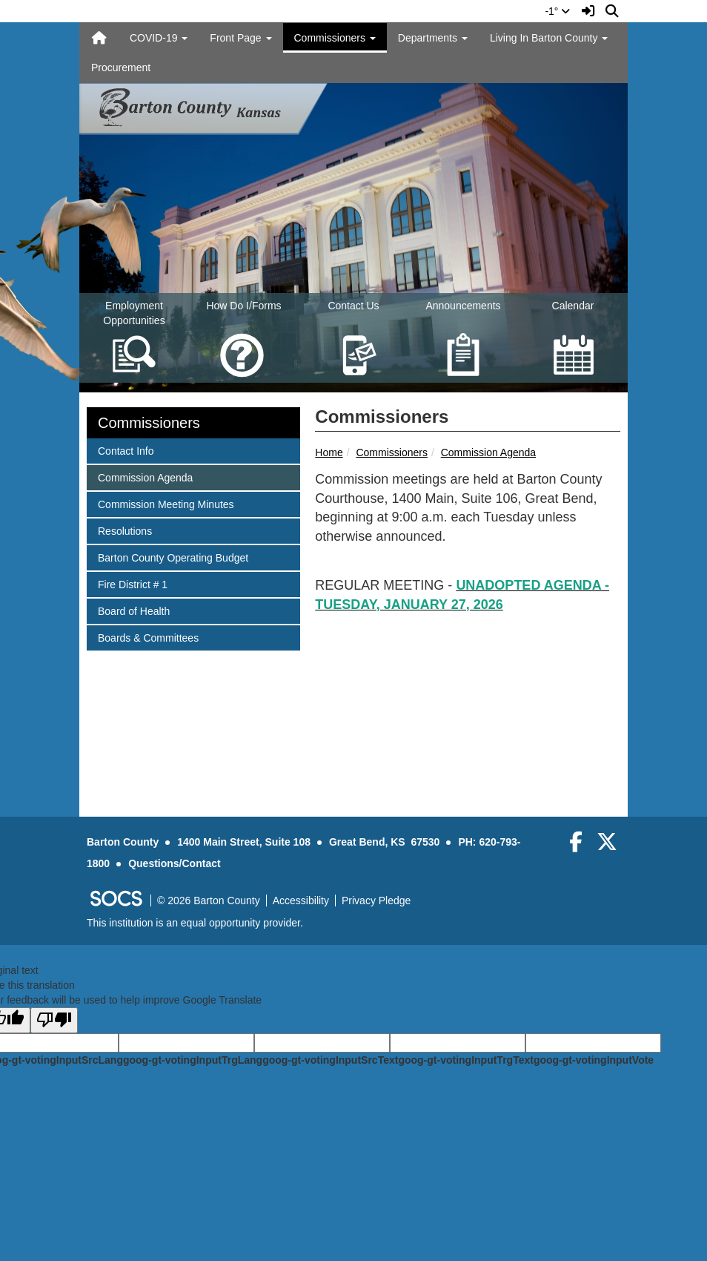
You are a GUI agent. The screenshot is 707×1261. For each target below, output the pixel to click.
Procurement (120, 67)
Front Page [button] (240, 38)
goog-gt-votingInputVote (594, 1060)
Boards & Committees (148, 637)
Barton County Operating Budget (172, 557)
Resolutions (124, 530)
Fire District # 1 (132, 583)
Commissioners (391, 452)
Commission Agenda (488, 452)
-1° (557, 11)
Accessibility (301, 900)
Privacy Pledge (376, 900)
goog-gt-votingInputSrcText (330, 1060)
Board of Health (133, 610)
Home (328, 452)
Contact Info (125, 450)
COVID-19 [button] (158, 38)
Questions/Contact (174, 863)
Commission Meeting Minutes (165, 503)
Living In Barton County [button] (549, 38)
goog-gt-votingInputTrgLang (192, 1060)
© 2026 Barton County (208, 900)
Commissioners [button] (335, 38)
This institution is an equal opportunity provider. (195, 923)
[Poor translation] (54, 1020)
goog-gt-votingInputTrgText (465, 1060)
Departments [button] (433, 38)
